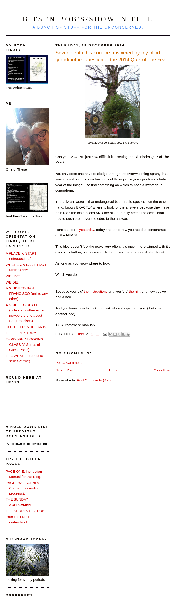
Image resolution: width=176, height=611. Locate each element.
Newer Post (64, 370)
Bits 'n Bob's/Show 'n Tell (88, 19)
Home (113, 370)
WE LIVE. (13, 276)
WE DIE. (12, 282)
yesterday (86, 230)
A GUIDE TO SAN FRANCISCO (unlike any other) (27, 293)
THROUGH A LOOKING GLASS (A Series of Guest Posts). (24, 344)
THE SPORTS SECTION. (26, 511)
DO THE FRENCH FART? (26, 327)
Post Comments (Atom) (95, 380)
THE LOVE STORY (21, 333)
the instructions (95, 291)
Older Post (162, 370)
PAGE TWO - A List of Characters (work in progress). (23, 488)
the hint (135, 291)
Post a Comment (68, 362)
